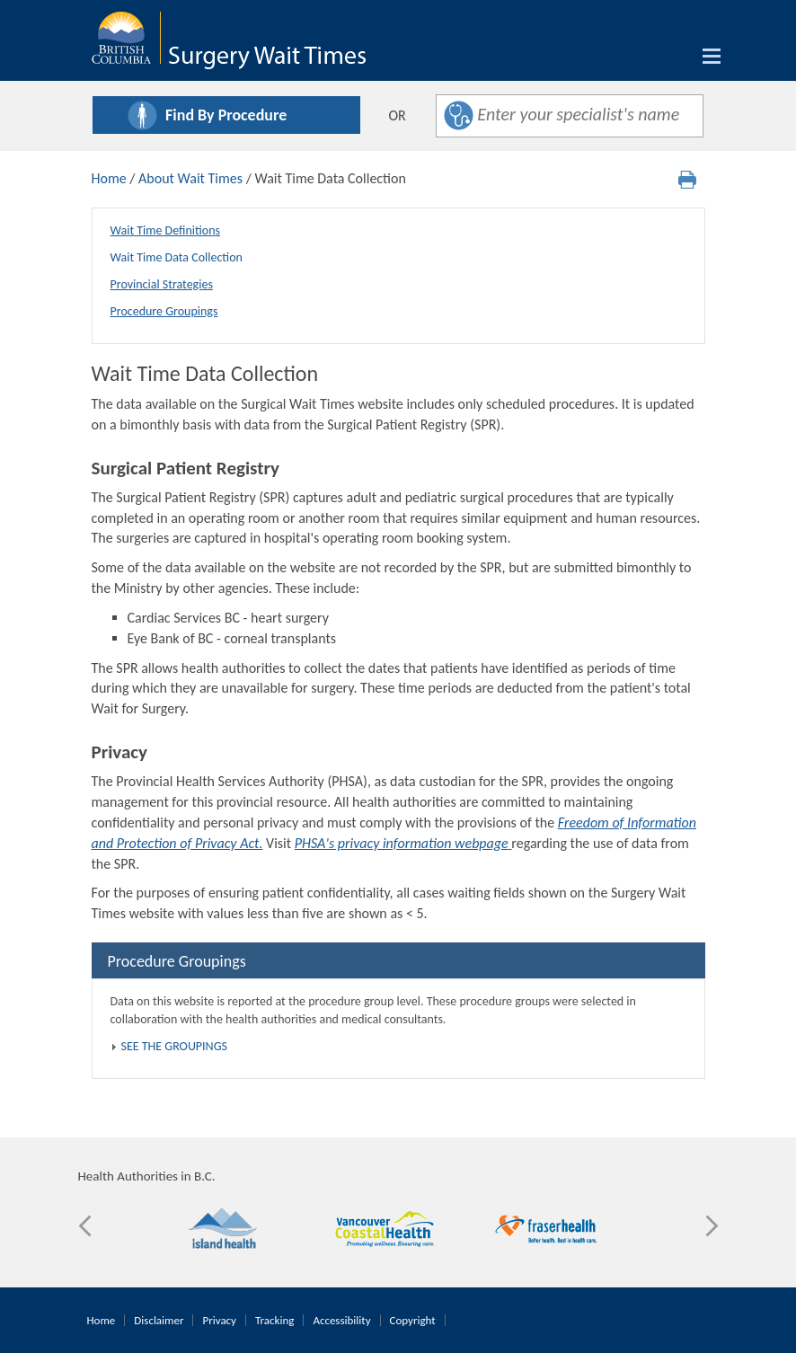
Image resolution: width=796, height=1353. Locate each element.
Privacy (219, 1320)
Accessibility (341, 1320)
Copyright (413, 1320)
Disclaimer (158, 1320)
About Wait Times (190, 178)
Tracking (274, 1320)
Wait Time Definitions (166, 230)
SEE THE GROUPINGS (174, 1046)
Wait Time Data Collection (177, 257)
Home (109, 178)
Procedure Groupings (164, 311)
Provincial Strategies (162, 284)
